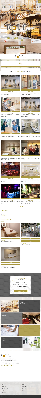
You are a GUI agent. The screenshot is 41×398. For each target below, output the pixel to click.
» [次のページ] (22, 206)
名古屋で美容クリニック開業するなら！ (8, 267)
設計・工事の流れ (5, 388)
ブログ (3, 390)
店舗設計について (25, 386)
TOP (2, 384)
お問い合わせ (4, 392)
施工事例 (23, 390)
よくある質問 (24, 388)
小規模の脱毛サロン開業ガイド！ (7, 241)
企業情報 (23, 384)
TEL (20, 287)
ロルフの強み (4, 386)
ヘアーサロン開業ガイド (26, 244)
